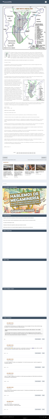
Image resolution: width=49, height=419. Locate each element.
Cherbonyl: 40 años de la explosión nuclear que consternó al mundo (14, 224)
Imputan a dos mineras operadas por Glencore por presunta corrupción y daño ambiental (18, 217)
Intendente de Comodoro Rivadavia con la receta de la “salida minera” (29, 172)
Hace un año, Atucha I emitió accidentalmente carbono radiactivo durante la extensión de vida (19, 220)
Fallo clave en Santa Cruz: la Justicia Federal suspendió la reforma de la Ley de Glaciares (18, 227)
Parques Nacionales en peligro (40, 172)
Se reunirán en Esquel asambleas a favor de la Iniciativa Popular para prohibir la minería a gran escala (8, 174)
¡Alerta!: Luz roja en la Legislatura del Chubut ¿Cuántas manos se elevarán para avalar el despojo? (18, 174)
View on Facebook (37, 339)
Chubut (27, 10)
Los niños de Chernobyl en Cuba (8, 222)
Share (43, 339)
